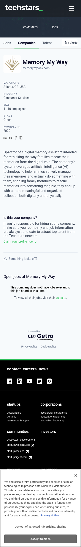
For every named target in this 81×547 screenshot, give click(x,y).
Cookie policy (48, 346)
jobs (7, 43)
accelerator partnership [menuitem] (54, 412)
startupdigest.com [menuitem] (17, 457)
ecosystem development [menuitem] (21, 439)
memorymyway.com (36, 68)
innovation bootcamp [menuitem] (53, 420)
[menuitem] (72, 9)
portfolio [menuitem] (11, 416)
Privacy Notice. (50, 517)
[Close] (76, 478)
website (61, 297)
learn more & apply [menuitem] (18, 420)
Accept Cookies (40, 541)
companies (26, 43)
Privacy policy (29, 346)
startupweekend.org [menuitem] (18, 444)
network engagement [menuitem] (53, 416)
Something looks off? (20, 258)
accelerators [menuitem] (14, 412)
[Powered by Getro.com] (41, 335)
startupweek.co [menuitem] (15, 451)
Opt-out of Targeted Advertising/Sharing (40, 529)
